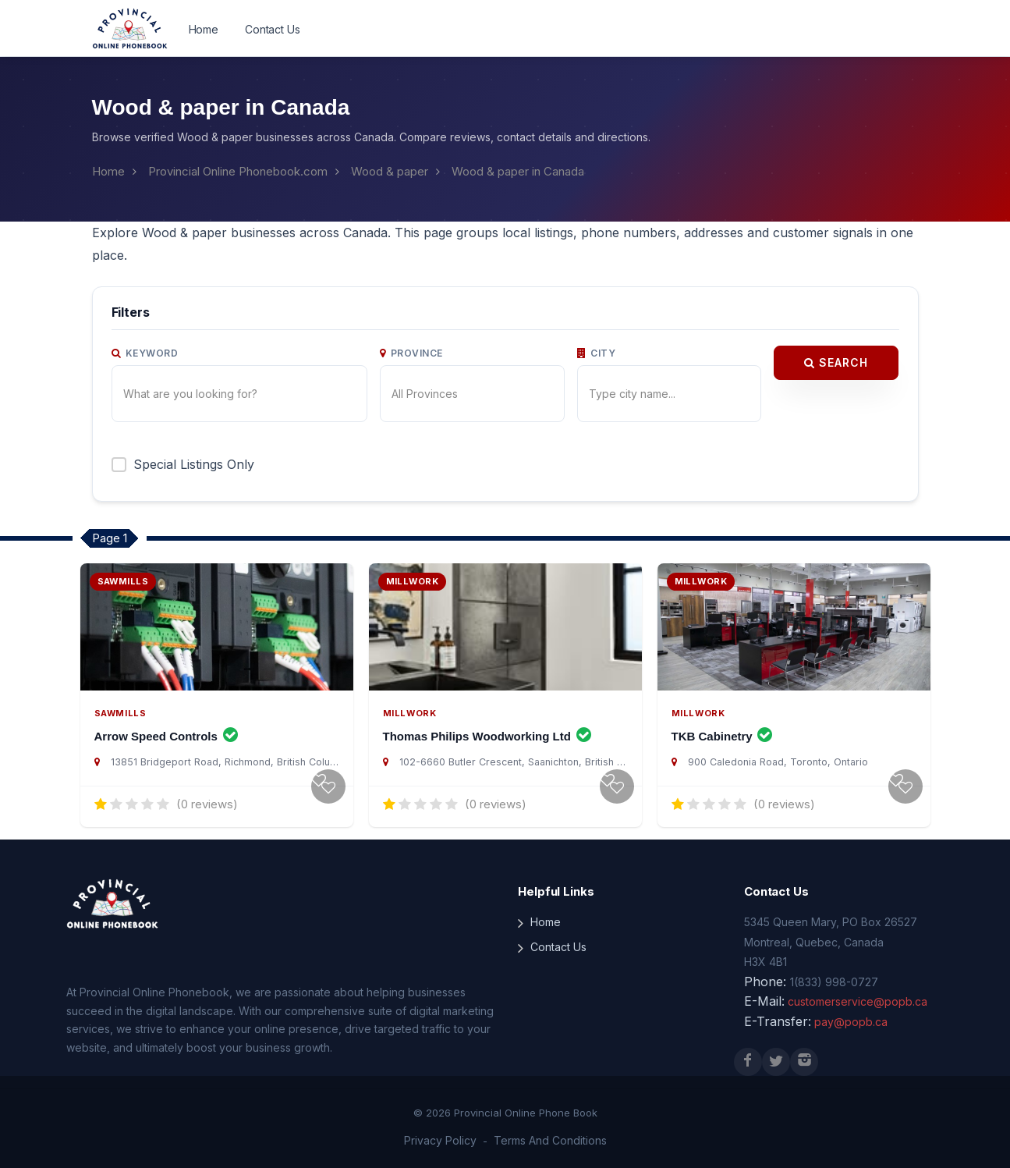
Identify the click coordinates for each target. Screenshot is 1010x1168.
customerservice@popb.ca (851, 992)
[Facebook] (748, 1052)
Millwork (408, 703)
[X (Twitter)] (776, 1052)
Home (203, 29)
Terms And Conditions (546, 1131)
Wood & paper (383, 171)
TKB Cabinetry (722, 726)
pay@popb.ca (843, 1012)
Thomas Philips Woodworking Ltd (487, 726)
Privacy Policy (444, 1131)
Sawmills (119, 703)
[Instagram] (804, 1052)
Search (836, 340)
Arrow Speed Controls (166, 726)
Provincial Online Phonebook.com (234, 171)
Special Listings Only (191, 441)
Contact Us (269, 29)
